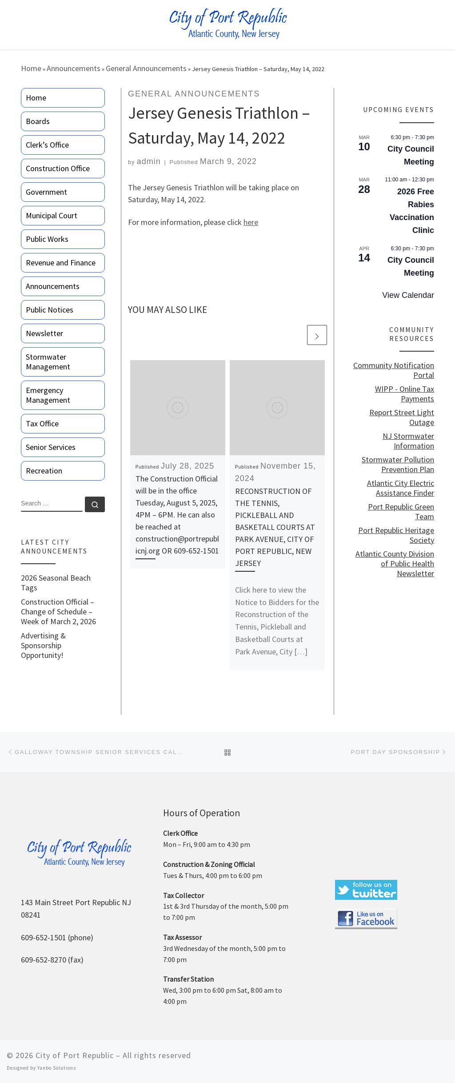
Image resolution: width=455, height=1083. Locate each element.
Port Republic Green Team (401, 511)
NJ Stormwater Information (408, 441)
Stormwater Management (48, 362)
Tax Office (42, 423)
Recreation (44, 470)
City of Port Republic (75, 1055)
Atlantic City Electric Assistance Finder (400, 488)
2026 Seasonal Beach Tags (56, 583)
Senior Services (51, 447)
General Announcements (146, 68)
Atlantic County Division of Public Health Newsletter (394, 563)
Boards (38, 121)
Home (31, 68)
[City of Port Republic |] (227, 24)
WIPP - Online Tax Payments (404, 394)
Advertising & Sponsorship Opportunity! (43, 645)
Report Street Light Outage (401, 417)
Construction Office (58, 168)
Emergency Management (48, 395)
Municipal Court (51, 215)
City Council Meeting (410, 155)
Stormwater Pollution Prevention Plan (398, 464)
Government (46, 192)
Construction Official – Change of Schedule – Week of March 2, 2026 (58, 611)
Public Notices (49, 310)
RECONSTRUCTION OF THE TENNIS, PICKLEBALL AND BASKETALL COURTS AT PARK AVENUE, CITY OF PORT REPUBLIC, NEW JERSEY (275, 527)
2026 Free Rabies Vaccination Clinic (412, 211)
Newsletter (44, 333)
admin (149, 161)
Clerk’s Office (47, 145)
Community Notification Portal (393, 370)
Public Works (47, 239)
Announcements (73, 68)
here (250, 222)
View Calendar (408, 295)
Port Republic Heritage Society (396, 535)
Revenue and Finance (61, 262)
